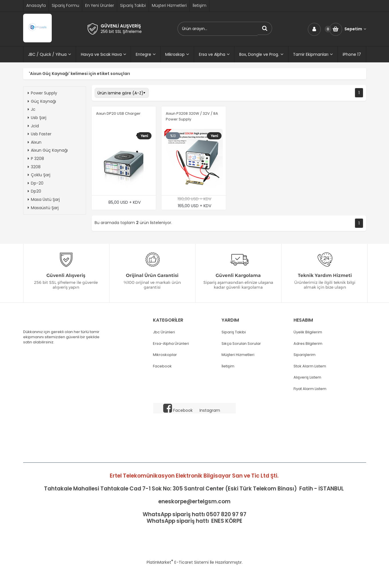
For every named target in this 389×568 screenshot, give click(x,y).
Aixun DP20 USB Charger (118, 113)
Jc (31, 109)
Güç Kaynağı (42, 101)
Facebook (162, 366)
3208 (34, 167)
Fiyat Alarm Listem (310, 388)
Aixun (34, 142)
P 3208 (36, 158)
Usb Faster (39, 134)
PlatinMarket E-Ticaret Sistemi (178, 562)
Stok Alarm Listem (310, 366)
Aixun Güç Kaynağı (48, 150)
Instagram (210, 410)
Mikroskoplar (165, 354)
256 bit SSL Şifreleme (121, 31)
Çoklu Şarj (39, 175)
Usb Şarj (37, 117)
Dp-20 (35, 183)
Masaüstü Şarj (43, 208)
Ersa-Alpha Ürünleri (171, 343)
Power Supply (42, 93)
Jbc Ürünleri (164, 332)
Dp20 (34, 191)
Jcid (33, 126)
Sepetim (355, 29)
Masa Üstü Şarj (44, 199)
